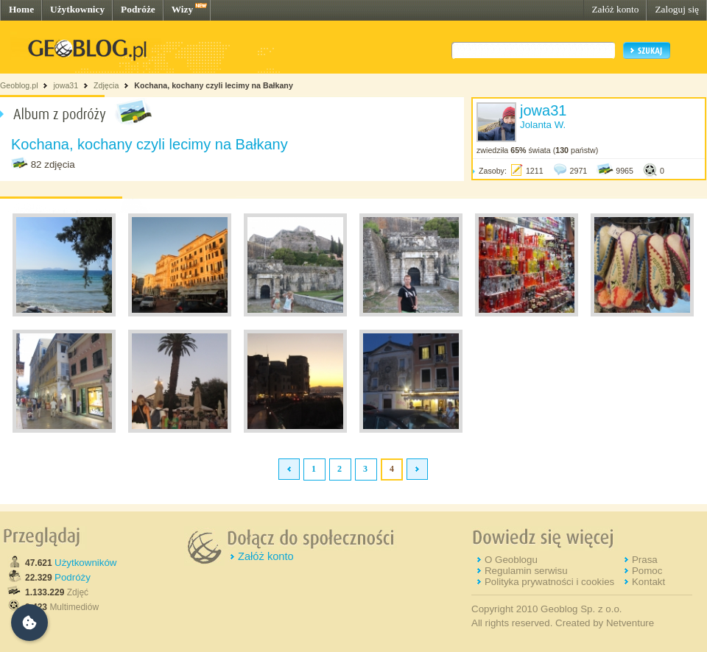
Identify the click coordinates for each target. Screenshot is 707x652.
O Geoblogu (511, 559)
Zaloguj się (677, 9)
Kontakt (648, 581)
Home (21, 9)
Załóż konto (615, 9)
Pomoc (647, 570)
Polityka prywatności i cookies (549, 581)
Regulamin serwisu (526, 570)
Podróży (72, 577)
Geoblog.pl (19, 85)
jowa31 (65, 85)
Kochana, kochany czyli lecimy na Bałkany (213, 85)
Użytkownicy (77, 9)
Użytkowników (85, 562)
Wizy (182, 9)
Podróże (138, 9)
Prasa (645, 559)
